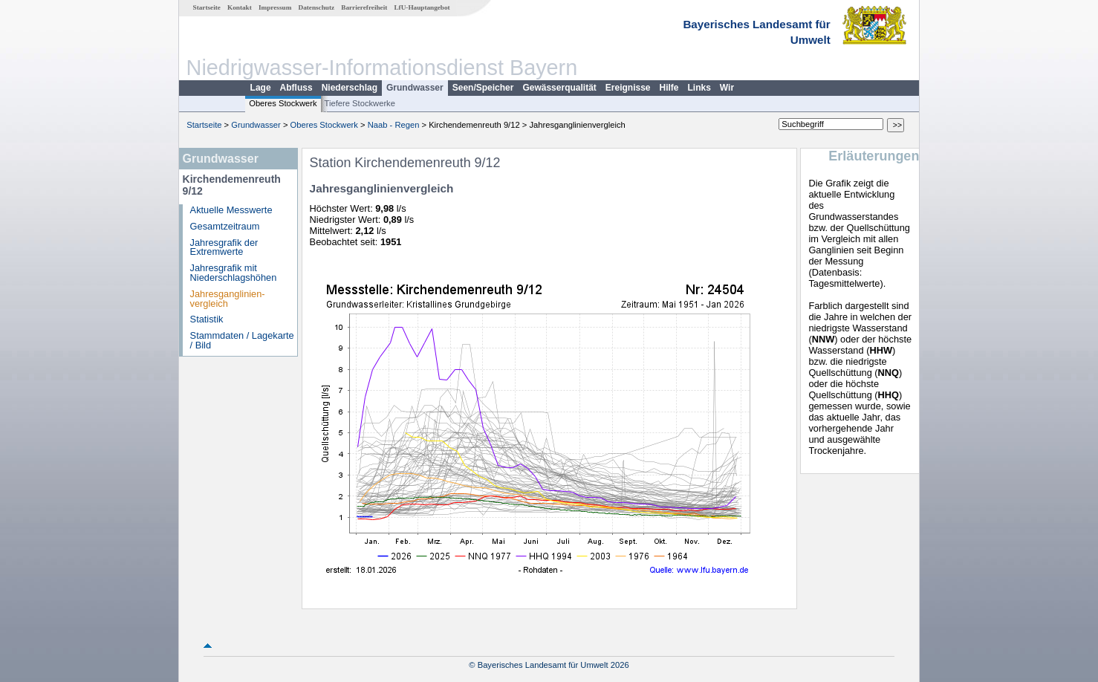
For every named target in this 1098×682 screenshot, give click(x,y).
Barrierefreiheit (364, 7)
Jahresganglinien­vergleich (227, 298)
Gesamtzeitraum (225, 226)
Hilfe (669, 87)
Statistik (207, 319)
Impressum (275, 7)
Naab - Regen (394, 124)
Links (699, 87)
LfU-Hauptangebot (421, 7)
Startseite (207, 7)
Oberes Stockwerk (282, 103)
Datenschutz (317, 7)
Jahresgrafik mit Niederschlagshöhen (233, 272)
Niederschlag (349, 87)
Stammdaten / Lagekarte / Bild (242, 340)
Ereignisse (628, 87)
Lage (260, 87)
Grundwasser (415, 87)
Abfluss (296, 87)
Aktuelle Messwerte (231, 209)
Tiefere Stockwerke (360, 103)
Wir (727, 87)
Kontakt (239, 7)
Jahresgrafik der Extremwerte (224, 247)
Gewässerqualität (559, 87)
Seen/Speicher (483, 87)
